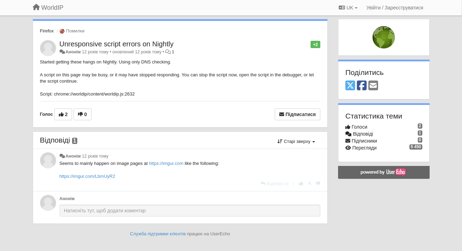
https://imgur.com (166, 163)
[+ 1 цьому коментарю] (301, 183)
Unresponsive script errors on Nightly (117, 44)
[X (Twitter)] (350, 86)
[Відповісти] (275, 183)
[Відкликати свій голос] (309, 183)
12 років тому (95, 156)
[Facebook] (362, 86)
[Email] (373, 86)
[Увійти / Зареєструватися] (395, 8)
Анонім (73, 52)
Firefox (47, 30)
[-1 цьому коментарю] (318, 183)
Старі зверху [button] (296, 141)
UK (348, 7)
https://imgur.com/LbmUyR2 (87, 176)
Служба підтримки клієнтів (158, 233)
